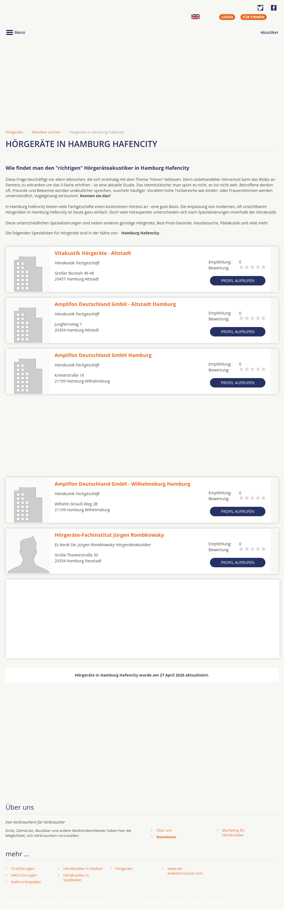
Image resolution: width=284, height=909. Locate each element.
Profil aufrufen (238, 280)
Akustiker (269, 32)
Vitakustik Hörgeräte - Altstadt (93, 253)
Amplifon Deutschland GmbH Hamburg (103, 355)
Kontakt (150, 902)
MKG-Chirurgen (24, 875)
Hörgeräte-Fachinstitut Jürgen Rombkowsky (109, 534)
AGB (195, 902)
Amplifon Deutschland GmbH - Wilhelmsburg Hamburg (122, 483)
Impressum (175, 902)
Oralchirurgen (22, 868)
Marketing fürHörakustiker (233, 832)
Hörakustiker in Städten (83, 868)
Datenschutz (217, 902)
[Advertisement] (142, 84)
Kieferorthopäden (26, 881)
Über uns (164, 830)
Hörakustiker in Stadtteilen (76, 877)
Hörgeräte (124, 868)
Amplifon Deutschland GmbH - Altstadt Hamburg (115, 304)
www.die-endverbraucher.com (185, 871)
